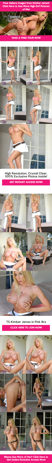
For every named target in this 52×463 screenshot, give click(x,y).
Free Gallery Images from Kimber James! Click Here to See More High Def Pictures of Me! (26, 6)
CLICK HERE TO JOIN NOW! (26, 328)
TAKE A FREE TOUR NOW (26, 38)
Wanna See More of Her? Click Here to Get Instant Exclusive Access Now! (26, 458)
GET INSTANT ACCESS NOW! (26, 182)
